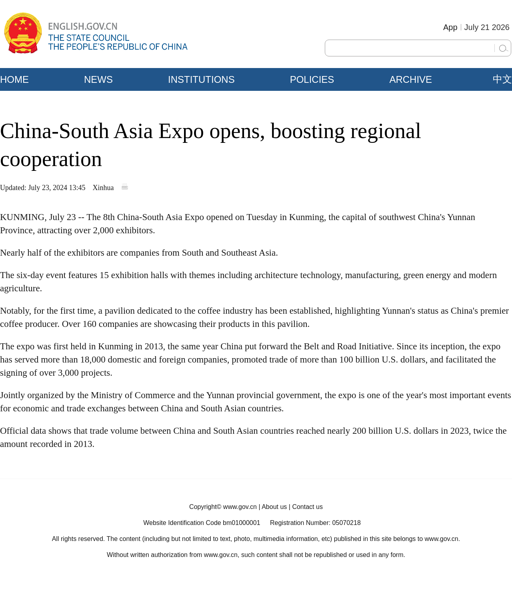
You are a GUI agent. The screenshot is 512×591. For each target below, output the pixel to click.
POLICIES (312, 79)
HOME (14, 79)
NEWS (98, 79)
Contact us (307, 506)
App (450, 27)
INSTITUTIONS (201, 79)
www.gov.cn (240, 506)
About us (274, 506)
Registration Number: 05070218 (315, 522)
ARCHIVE (410, 79)
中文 (502, 79)
